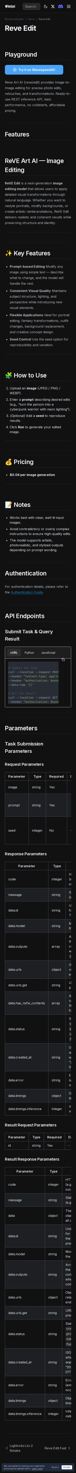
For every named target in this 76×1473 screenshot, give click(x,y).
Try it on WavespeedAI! (36, 70)
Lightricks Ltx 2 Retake (19, 1448)
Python (29, 652)
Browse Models (14, 19)
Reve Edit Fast (58, 1448)
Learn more (37, 1468)
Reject (55, 1467)
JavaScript (48, 652)
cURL (14, 652)
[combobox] (31, 6)
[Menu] (68, 6)
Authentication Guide (27, 592)
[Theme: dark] (46, 6)
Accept (67, 1467)
